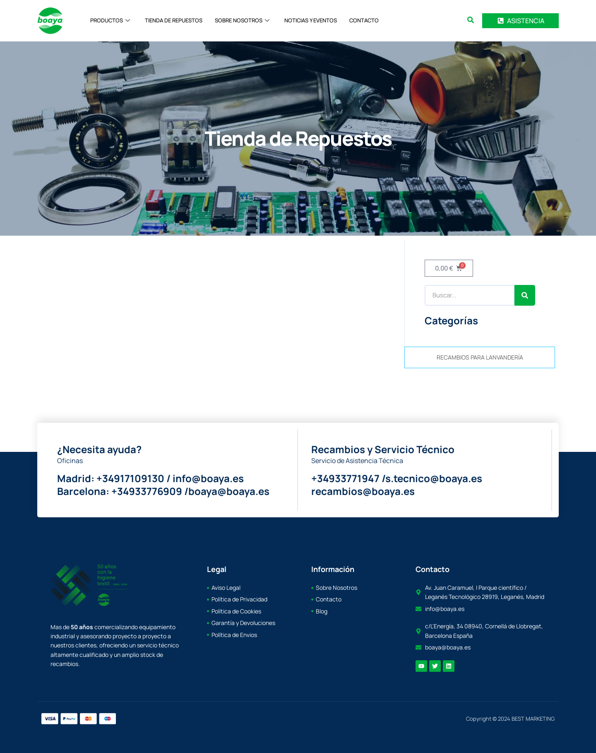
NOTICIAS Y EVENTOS (310, 20)
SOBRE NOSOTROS (242, 21)
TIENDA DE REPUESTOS (173, 20)
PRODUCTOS (110, 21)
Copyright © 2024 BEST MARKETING (510, 718)
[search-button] (470, 20)
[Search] (524, 295)
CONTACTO (364, 20)
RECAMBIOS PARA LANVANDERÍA (480, 357)
